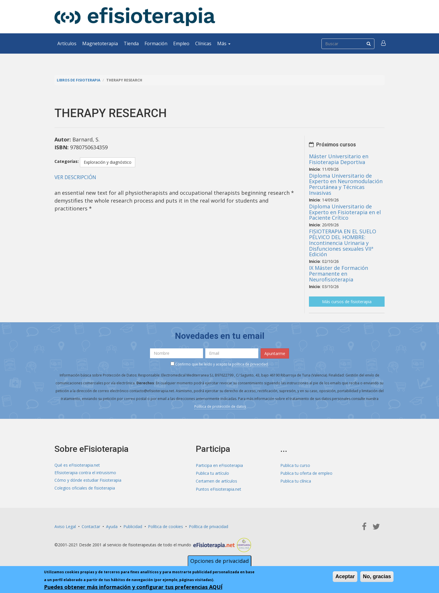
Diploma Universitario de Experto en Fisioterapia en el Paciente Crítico (345, 212)
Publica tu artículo (212, 473)
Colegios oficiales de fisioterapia (84, 488)
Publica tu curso (295, 465)
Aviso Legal (65, 526)
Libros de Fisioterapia (79, 80)
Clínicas (203, 43)
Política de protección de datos (220, 405)
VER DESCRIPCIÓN (76, 177)
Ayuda (112, 526)
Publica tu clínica (295, 480)
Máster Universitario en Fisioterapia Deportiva (338, 159)
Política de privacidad (208, 526)
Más (224, 43)
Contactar (91, 526)
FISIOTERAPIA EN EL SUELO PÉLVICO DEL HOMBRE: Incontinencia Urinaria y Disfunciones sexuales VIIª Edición (342, 243)
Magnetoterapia (100, 43)
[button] (383, 43)
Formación (155, 43)
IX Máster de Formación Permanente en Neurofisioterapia (338, 273)
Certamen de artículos (216, 480)
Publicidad (132, 526)
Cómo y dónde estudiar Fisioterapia (87, 480)
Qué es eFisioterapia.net (77, 465)
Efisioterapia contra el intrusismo (85, 473)
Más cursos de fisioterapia (347, 301)
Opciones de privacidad (219, 560)
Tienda (131, 43)
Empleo (181, 43)
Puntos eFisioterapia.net (218, 488)
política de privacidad (250, 363)
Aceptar (345, 576)
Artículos (66, 43)
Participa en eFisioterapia (219, 465)
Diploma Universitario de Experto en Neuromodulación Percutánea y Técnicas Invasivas (346, 184)
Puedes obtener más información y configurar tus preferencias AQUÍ (133, 586)
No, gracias (377, 576)
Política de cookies (165, 526)
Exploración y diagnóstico (107, 162)
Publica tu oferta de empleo (306, 473)
